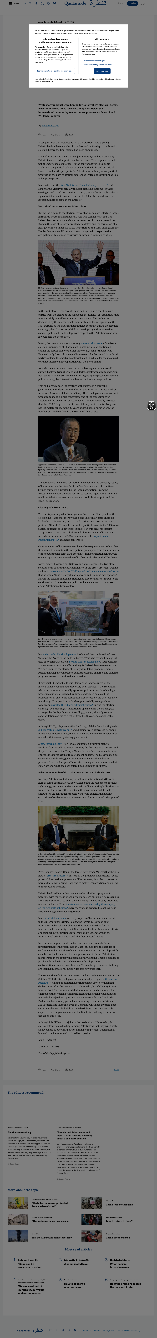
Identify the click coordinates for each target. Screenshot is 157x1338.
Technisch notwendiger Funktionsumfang (54, 70)
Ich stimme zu (102, 71)
